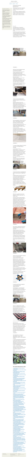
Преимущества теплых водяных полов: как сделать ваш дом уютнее (19, 9)
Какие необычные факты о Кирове (18, 379)
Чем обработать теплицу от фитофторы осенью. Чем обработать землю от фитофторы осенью (19, 336)
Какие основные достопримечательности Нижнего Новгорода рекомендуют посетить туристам (18, 398)
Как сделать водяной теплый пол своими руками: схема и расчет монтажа (19, 227)
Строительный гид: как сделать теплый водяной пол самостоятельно (19, 285)
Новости (13, 3)
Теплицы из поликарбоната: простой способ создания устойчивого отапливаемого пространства (19, 435)
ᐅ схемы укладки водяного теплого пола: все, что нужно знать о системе (19, 146)
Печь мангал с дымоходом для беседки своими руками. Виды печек (6, 27)
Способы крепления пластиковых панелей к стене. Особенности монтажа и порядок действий (6, 21)
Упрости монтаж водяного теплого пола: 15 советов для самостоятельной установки (19, 256)
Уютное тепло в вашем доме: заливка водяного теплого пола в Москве (19, 100)
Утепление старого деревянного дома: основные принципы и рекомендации (6, 16)
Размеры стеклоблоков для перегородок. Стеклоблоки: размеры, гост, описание (5, 13)
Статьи (17, 3)
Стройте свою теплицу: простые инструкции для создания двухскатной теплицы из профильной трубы (19, 444)
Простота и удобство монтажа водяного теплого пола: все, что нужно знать (19, 195)
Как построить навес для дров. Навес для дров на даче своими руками (6, 24)
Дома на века (14, 1)
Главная (10, 3)
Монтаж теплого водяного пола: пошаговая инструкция (19, 70)
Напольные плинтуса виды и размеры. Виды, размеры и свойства (6, 11)
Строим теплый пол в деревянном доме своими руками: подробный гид (19, 173)
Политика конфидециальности (12, 454)
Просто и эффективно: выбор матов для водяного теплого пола (19, 306)
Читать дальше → (15, 96)
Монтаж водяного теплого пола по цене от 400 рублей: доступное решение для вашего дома (19, 121)
